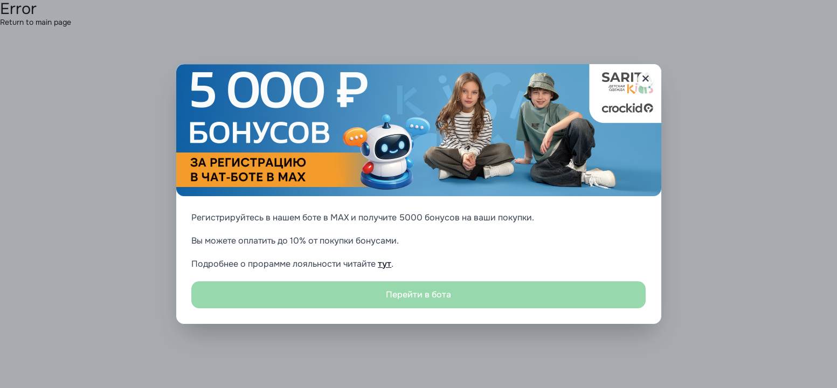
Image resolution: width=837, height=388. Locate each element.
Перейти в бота (418, 294)
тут (384, 263)
